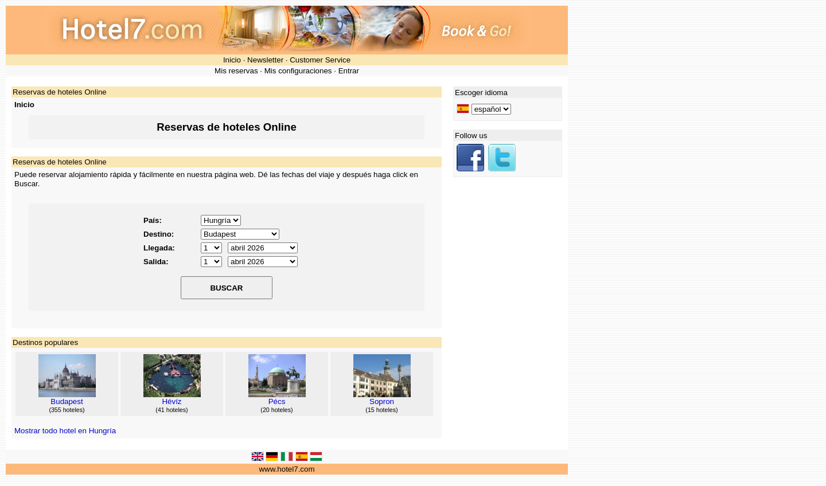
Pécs (277, 401)
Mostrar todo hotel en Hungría (65, 430)
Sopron (381, 401)
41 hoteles (172, 409)
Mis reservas (236, 70)
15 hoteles (382, 409)
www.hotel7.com (286, 469)
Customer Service (320, 60)
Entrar (348, 70)
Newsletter (265, 60)
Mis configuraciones (298, 70)
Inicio (232, 60)
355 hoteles (67, 409)
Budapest (66, 401)
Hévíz (171, 401)
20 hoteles (277, 409)
